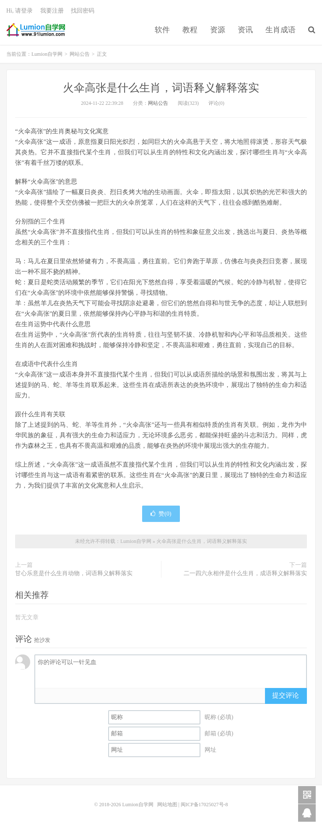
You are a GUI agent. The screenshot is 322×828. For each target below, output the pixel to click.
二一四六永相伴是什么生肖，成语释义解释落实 (245, 573)
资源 (217, 30)
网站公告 (80, 54)
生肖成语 (280, 30)
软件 (162, 30)
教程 (189, 30)
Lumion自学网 (35, 29)
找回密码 (82, 11)
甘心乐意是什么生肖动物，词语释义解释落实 (73, 573)
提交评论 (285, 695)
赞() (161, 514)
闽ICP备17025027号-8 (204, 804)
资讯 (245, 30)
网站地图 (167, 804)
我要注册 (52, 11)
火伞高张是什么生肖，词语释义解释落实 (161, 88)
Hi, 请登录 (19, 11)
